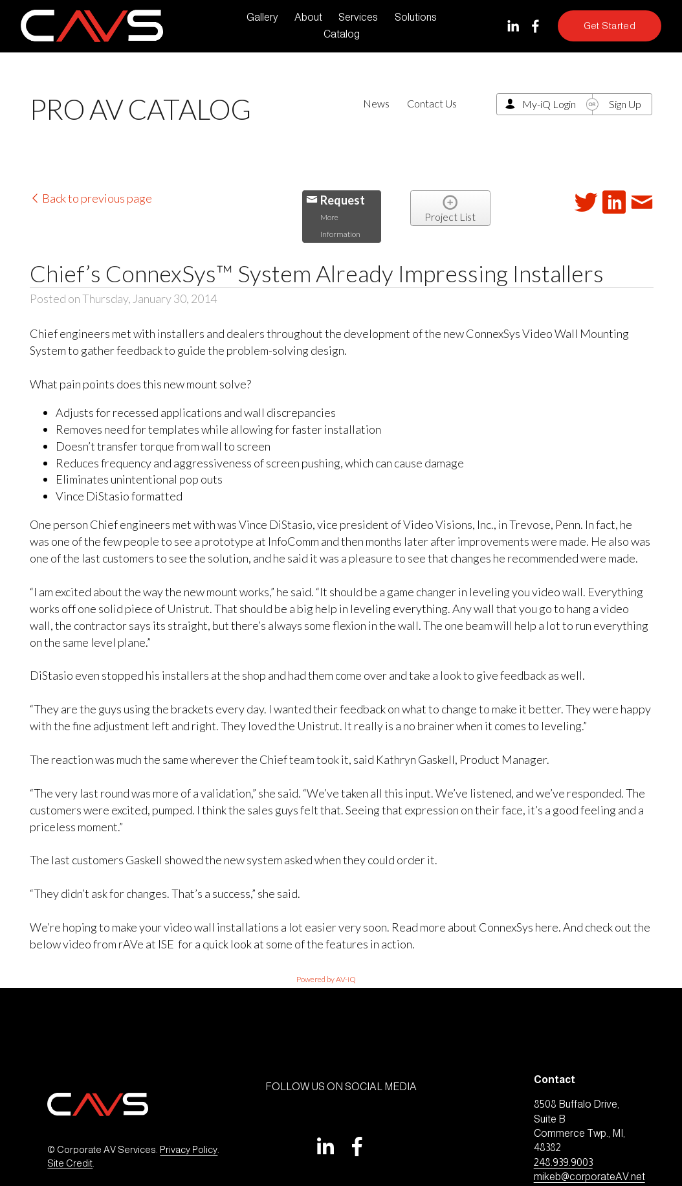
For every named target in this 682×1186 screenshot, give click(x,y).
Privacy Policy (188, 1150)
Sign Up (625, 104)
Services (358, 17)
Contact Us (432, 103)
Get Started (610, 26)
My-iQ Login (549, 104)
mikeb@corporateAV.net (589, 1176)
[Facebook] (535, 26)
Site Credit (70, 1163)
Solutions (416, 17)
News (376, 103)
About (308, 17)
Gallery (262, 17)
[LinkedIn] (513, 26)
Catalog (342, 33)
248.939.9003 (563, 1162)
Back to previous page (91, 198)
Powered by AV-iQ (326, 979)
